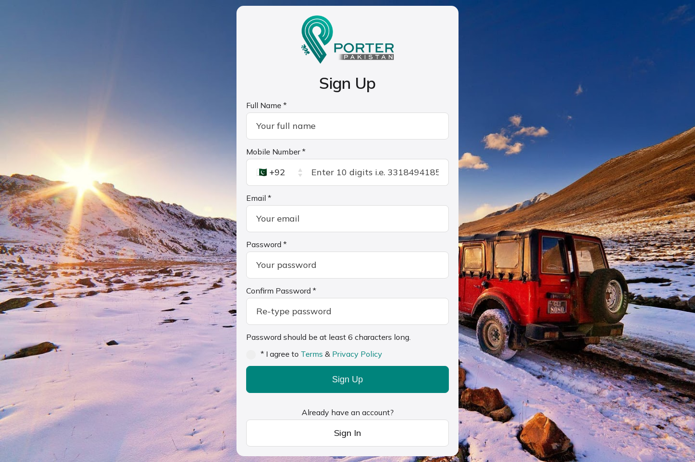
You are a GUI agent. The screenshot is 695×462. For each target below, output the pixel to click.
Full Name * (266, 105)
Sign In (347, 432)
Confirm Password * (281, 290)
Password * (266, 244)
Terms (312, 354)
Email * (258, 198)
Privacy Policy (357, 354)
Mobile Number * (276, 151)
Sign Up (347, 379)
